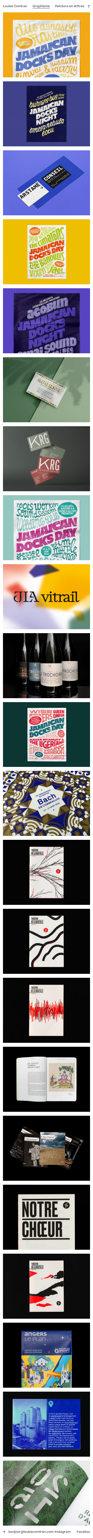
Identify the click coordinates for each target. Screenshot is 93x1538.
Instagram (63, 1532)
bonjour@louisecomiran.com (31, 1532)
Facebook (84, 1532)
